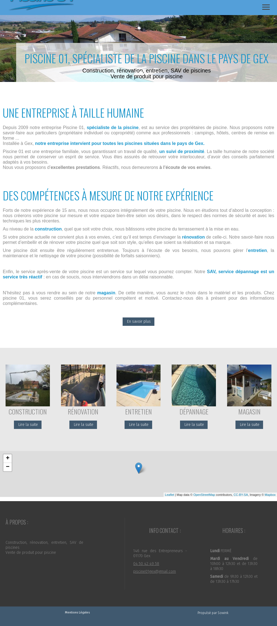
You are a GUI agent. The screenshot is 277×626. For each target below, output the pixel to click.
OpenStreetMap (204, 494)
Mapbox (270, 494)
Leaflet (169, 494)
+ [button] (7, 458)
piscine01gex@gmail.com (154, 571)
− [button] (7, 467)
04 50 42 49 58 (146, 563)
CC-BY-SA (241, 494)
